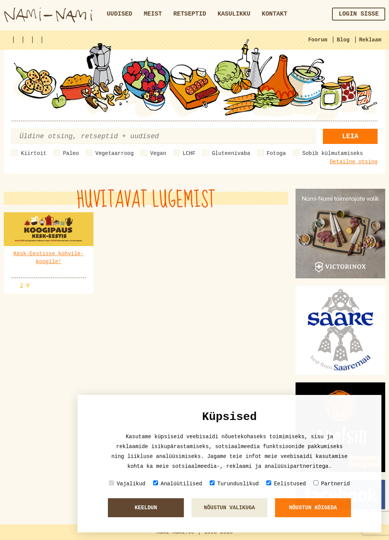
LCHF (189, 153)
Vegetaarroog (114, 153)
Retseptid (189, 14)
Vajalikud (127, 483)
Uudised (119, 14)
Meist (153, 14)
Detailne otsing (354, 162)
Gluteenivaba (231, 153)
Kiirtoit (33, 153)
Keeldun (146, 508)
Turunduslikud (234, 483)
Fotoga (276, 153)
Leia (350, 136)
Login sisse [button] (358, 14)
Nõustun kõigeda (313, 508)
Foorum (317, 40)
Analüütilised (177, 483)
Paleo (71, 153)
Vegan (158, 153)
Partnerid (331, 483)
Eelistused (286, 483)
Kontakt (274, 14)
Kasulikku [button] (234, 14)
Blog (343, 40)
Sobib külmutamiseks (332, 153)
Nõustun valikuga (229, 508)
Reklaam (370, 40)
